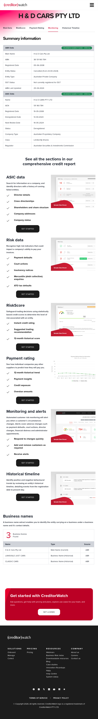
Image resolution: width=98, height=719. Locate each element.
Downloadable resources (57, 658)
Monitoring (79, 28)
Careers (74, 655)
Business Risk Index (55, 655)
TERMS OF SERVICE (38, 698)
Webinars (50, 652)
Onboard (12, 652)
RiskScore (47, 28)
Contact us (76, 658)
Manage (11, 655)
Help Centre (51, 674)
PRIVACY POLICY (61, 698)
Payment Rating (63, 28)
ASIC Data (21, 28)
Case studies (52, 664)
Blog (48, 661)
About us (75, 652)
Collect (11, 658)
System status (52, 677)
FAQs (48, 671)
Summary (7, 28)
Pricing (30, 652)
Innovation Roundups (55, 667)
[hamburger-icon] (92, 5)
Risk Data (34, 28)
